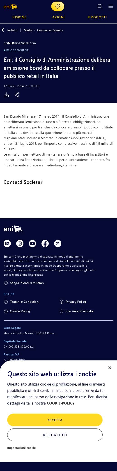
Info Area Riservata (79, 311)
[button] (11, 6)
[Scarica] (6, 94)
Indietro (12, 30)
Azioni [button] (58, 17)
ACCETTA (55, 420)
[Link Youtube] (32, 243)
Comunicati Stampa (50, 30)
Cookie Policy (20, 311)
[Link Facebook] (45, 243)
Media (28, 30)
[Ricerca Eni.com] (100, 6)
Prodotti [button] (97, 17)
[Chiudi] (110, 368)
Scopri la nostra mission (27, 283)
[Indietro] (2, 30)
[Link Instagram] (19, 243)
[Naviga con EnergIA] (57, 6)
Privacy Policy (76, 301)
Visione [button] (19, 17)
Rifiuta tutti (55, 435)
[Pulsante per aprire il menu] (110, 6)
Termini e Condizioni (24, 301)
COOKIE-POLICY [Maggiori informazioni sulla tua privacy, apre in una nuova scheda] (61, 403)
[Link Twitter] (57, 243)
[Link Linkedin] (7, 243)
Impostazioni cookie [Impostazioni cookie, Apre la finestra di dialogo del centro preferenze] (21, 448)
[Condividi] (17, 94)
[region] (58, 415)
